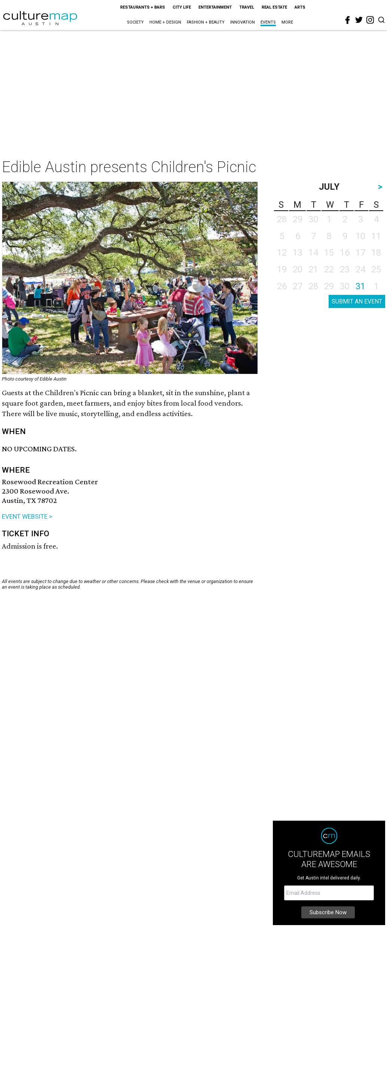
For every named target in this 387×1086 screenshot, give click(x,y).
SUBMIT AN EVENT (357, 301)
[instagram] (370, 19)
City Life (182, 7)
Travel (246, 7)
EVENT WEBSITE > (27, 516)
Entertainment (215, 7)
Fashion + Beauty (206, 22)
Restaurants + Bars (142, 7)
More (287, 22)
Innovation (242, 22)
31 (360, 286)
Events (268, 22)
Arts (300, 7)
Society (135, 22)
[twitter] (359, 19)
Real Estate (274, 7)
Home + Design (165, 22)
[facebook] (347, 20)
